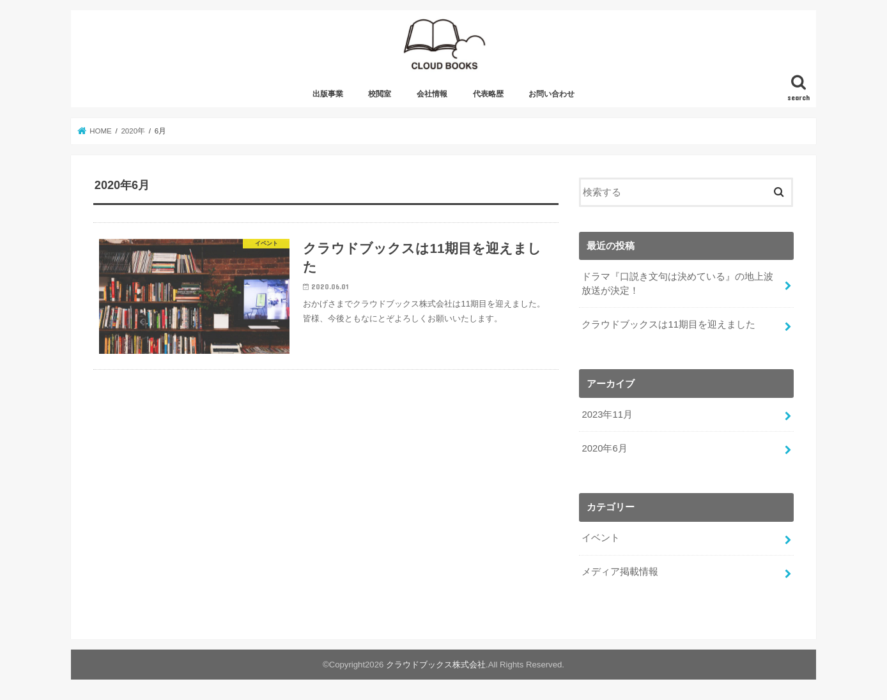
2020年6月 (604, 448)
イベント (601, 538)
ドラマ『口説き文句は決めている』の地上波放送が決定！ (677, 283)
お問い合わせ (551, 93)
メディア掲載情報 (620, 572)
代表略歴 (488, 93)
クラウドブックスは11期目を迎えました (668, 324)
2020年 (133, 131)
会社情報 (432, 93)
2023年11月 (607, 414)
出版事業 (327, 93)
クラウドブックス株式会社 (436, 664)
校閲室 (379, 93)
